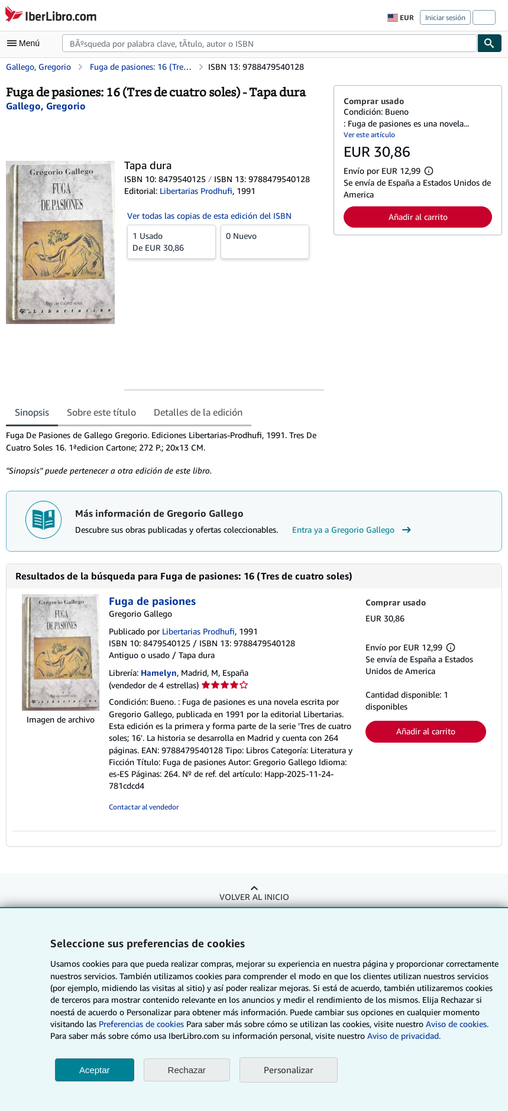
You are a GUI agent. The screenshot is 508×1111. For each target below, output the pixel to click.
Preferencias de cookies (141, 1024)
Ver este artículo (369, 134)
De (171, 241)
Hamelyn (159, 673)
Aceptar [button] (94, 1070)
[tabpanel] (165, 453)
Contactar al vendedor (144, 806)
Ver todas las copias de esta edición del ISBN (209, 215)
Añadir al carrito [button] (418, 217)
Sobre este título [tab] (101, 412)
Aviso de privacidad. (404, 1036)
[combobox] (269, 43)
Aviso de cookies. (457, 1024)
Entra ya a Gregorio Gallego (353, 530)
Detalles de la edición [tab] (198, 412)
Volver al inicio (254, 897)
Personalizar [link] (288, 1069)
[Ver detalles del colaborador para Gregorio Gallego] (46, 106)
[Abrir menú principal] (26, 43)
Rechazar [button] (187, 1070)
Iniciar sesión (445, 17)
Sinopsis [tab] (32, 412)
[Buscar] (489, 43)
